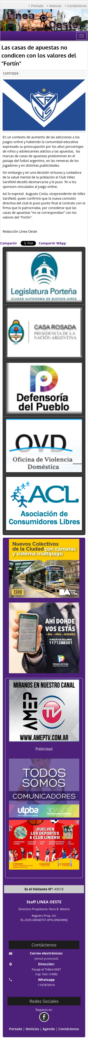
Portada (15, 1029)
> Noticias (53, 6)
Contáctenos (68, 1029)
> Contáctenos (76, 6)
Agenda (48, 1029)
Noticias (32, 1029)
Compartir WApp (52, 243)
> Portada (35, 6)
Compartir (8, 243)
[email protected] (46, 959)
